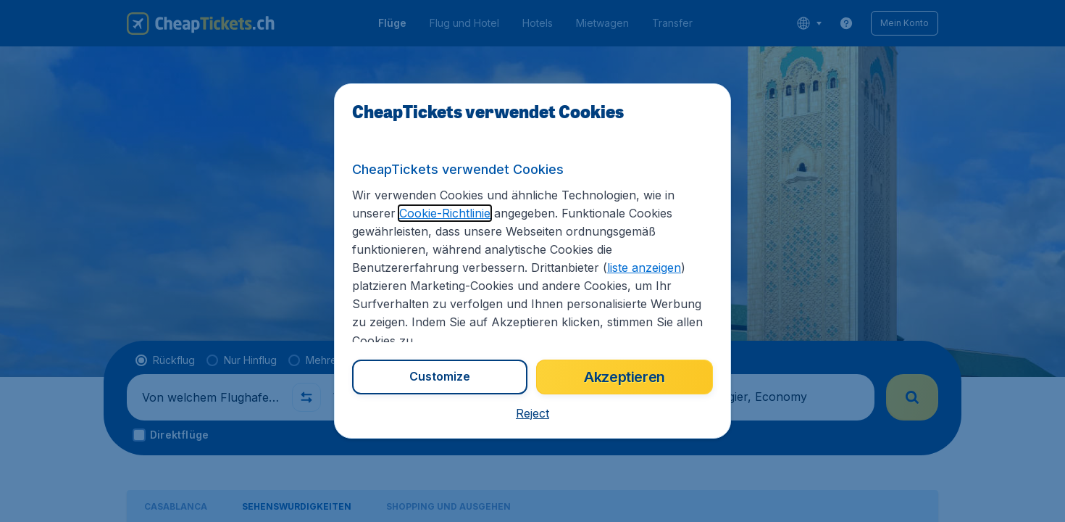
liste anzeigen (644, 267)
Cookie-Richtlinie (444, 213)
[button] (532, 413)
